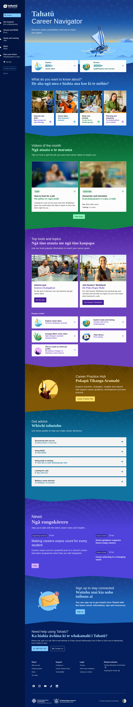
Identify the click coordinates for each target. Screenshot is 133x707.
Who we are (36, 665)
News (35, 566)
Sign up (80, 612)
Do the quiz (40, 300)
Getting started (37, 668)
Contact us (57, 648)
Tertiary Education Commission (114, 666)
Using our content (86, 672)
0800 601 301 (39, 648)
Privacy (82, 665)
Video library (79, 216)
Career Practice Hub (85, 399)
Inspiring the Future (111, 670)
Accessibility (60, 672)
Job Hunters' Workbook (93, 302)
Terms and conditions (87, 668)
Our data (35, 675)
